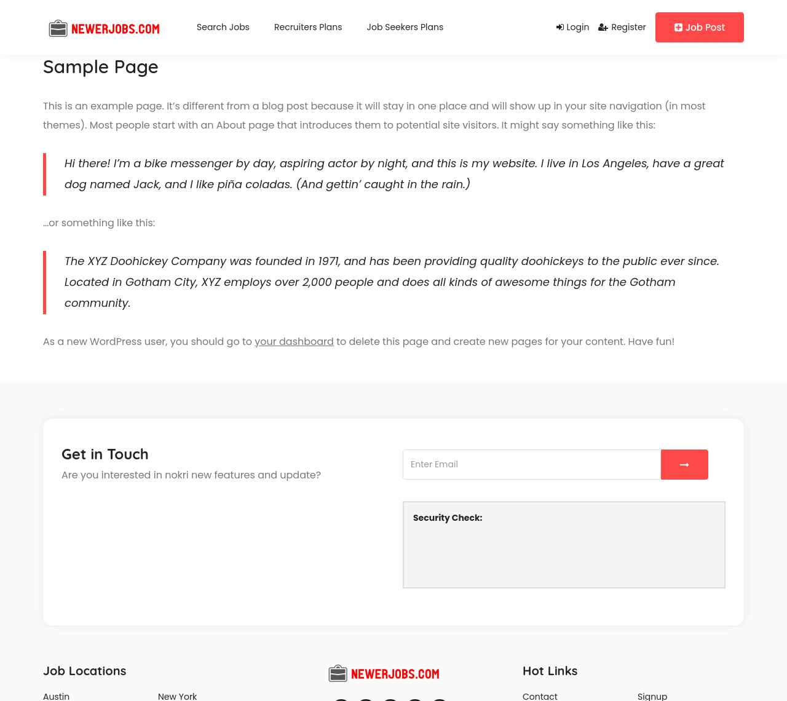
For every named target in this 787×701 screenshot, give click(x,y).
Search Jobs (223, 27)
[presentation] (506, 554)
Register (622, 27)
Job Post (699, 27)
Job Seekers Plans (405, 27)
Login (573, 27)
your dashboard (294, 342)
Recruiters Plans (308, 27)
